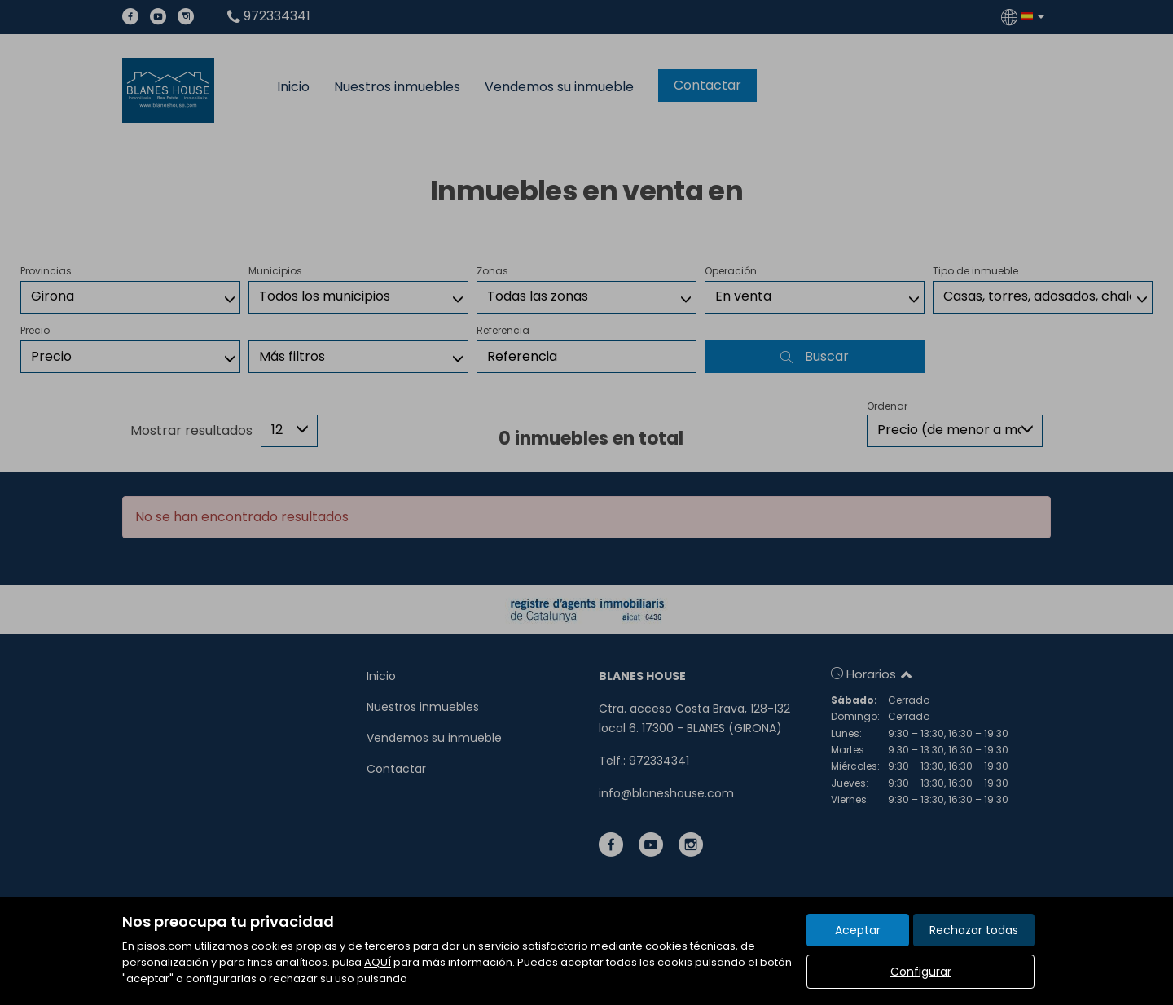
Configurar (920, 971)
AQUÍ (377, 962)
